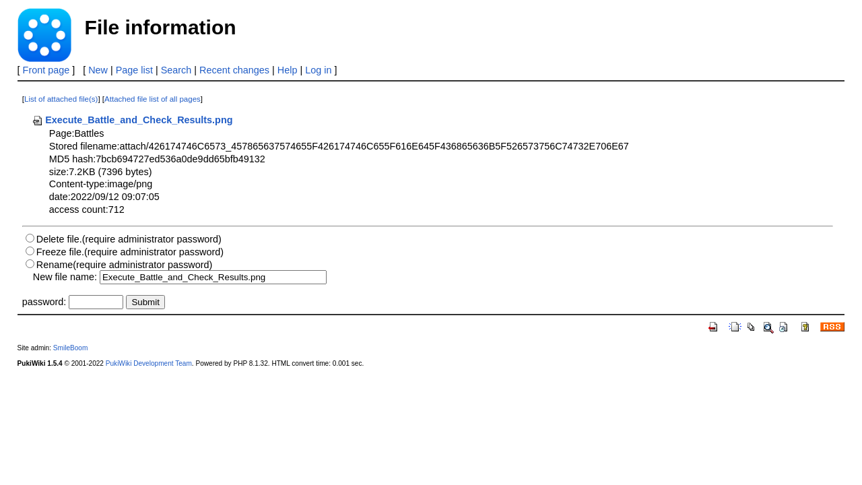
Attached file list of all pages (152, 99)
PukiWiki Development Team (149, 363)
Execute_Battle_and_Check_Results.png (132, 120)
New (98, 70)
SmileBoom (70, 348)
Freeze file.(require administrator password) (130, 252)
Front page (46, 70)
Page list (134, 70)
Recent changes (234, 70)
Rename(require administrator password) (124, 264)
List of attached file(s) (61, 99)
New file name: (65, 276)
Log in (318, 70)
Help (287, 70)
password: (44, 301)
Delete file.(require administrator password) (129, 239)
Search (176, 70)
